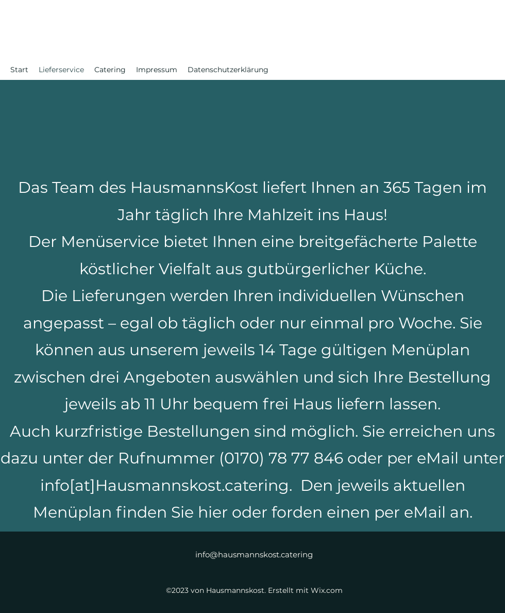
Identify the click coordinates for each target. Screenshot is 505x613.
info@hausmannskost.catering (254, 554)
